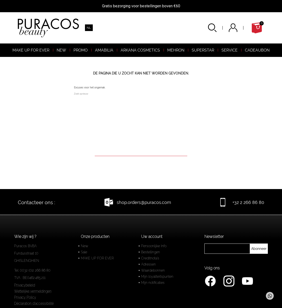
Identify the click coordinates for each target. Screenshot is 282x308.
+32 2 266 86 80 (248, 202)
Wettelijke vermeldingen (33, 291)
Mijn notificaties (153, 283)
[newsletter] (259, 249)
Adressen (148, 264)
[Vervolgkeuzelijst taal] (89, 27)
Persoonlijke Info (154, 246)
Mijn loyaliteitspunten (157, 276)
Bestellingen (150, 252)
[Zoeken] (141, 149)
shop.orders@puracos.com (144, 202)
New (84, 246)
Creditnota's (150, 258)
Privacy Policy (25, 297)
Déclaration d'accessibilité (34, 303)
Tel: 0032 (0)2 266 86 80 (32, 270)
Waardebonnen (153, 270)
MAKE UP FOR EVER (97, 258)
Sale (84, 252)
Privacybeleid (24, 285)
